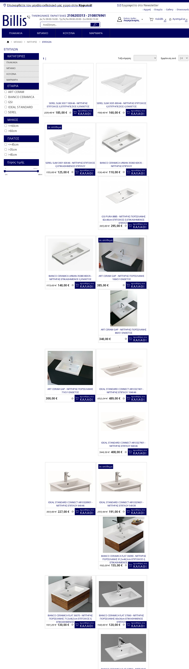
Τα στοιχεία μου (109, 626)
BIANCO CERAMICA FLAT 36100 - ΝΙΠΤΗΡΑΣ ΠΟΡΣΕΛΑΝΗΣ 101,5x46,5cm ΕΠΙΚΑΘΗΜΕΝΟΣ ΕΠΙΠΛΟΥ (113, 492)
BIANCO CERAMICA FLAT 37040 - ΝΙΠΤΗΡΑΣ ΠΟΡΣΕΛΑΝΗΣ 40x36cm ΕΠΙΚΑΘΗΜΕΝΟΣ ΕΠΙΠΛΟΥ (162, 427)
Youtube (155, 620)
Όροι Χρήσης (20, 617)
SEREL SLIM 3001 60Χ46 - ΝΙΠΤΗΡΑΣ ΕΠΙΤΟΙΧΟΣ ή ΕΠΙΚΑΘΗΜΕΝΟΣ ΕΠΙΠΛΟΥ (162, 105)
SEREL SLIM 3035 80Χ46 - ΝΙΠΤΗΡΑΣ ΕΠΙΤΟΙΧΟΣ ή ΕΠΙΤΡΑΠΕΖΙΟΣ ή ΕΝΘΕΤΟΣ (114, 105)
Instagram (156, 626)
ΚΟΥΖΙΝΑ (69, 33)
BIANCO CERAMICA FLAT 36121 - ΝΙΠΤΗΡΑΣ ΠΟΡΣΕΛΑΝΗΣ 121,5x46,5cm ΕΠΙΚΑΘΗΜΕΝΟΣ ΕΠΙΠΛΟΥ (65, 492)
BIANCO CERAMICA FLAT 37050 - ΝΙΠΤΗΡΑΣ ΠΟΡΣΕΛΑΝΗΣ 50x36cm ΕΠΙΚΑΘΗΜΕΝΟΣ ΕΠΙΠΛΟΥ (113, 427)
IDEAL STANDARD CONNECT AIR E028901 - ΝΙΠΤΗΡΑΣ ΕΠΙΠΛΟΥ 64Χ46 (162, 295)
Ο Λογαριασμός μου (112, 614)
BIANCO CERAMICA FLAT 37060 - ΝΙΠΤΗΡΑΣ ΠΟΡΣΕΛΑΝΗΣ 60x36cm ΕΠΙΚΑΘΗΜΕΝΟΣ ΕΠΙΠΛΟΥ (65, 427)
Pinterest (156, 631)
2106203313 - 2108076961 (86, 15)
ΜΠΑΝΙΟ (42, 33)
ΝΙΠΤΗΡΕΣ (32, 42)
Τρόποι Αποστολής (67, 625)
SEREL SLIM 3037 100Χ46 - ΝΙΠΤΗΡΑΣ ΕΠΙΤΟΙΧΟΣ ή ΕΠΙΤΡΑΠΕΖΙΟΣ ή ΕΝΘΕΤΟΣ (65, 105)
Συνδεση (105, 618)
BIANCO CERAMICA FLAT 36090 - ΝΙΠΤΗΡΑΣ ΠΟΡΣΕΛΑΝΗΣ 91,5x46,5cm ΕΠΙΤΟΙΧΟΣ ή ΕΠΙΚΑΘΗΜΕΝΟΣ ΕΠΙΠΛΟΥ (113, 362)
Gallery (169, 9)
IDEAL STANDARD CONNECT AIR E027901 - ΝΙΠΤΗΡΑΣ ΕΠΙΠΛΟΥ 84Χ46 (114, 295)
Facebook (156, 614)
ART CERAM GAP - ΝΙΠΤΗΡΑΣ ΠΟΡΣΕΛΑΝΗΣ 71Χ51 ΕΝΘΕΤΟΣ (162, 235)
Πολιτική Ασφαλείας (68, 633)
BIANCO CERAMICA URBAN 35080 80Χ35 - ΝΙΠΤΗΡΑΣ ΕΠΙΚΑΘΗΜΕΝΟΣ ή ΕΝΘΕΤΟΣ (162, 170)
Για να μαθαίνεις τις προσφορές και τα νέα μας (67, 599)
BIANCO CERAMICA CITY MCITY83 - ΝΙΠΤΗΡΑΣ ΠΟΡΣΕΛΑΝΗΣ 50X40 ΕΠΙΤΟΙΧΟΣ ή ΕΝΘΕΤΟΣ (114, 558)
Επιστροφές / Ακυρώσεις (70, 629)
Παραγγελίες (107, 630)
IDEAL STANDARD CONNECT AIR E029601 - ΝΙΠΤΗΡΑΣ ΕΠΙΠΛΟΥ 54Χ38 (66, 360)
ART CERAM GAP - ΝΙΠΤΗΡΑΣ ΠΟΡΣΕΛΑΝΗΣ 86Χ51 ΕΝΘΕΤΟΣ (114, 235)
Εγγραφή (105, 622)
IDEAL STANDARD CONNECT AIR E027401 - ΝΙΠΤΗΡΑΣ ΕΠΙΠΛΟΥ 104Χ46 (66, 295)
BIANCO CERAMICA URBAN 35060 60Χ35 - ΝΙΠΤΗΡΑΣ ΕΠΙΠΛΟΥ (65, 170)
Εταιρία (158, 9)
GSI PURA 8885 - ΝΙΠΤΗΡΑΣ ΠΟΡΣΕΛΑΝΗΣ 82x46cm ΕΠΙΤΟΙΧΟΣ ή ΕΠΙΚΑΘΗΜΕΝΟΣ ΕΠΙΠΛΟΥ (114, 172)
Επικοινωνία (20, 625)
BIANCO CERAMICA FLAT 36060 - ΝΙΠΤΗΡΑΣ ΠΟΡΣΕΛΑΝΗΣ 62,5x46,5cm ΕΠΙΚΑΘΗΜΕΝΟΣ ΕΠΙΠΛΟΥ (65, 558)
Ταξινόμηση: (124, 58)
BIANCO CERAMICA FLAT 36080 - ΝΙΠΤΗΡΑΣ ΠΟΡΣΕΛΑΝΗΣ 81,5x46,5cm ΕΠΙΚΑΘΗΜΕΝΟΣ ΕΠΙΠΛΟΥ (162, 492)
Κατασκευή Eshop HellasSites (168, 646)
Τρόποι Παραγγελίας (68, 617)
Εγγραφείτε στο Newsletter (140, 5)
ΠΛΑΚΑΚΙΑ (15, 33)
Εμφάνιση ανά (168, 58)
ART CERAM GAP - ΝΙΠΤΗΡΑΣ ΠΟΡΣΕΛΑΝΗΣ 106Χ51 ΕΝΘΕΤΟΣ (66, 235)
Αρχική (147, 9)
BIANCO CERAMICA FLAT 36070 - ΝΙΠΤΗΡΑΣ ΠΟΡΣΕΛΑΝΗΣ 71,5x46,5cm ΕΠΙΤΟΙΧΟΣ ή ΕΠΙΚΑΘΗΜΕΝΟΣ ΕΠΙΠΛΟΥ (162, 362)
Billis (14, 20)
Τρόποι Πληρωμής (67, 621)
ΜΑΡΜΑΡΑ (95, 33)
